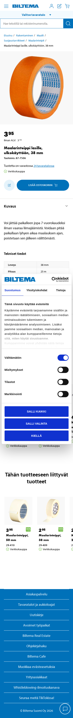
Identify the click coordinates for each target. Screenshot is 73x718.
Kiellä (36, 435)
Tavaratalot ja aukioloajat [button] (36, 604)
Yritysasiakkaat (36, 677)
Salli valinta (36, 423)
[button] (36, 15)
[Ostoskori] (67, 6)
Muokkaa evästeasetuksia (36, 666)
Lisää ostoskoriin (42, 185)
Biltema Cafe (36, 656)
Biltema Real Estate (36, 635)
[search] (36, 23)
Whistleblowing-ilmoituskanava (37, 687)
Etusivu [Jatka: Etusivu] (8, 35)
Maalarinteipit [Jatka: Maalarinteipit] (36, 40)
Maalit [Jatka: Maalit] (40, 35)
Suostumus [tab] (12, 290)
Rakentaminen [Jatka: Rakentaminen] (24, 35)
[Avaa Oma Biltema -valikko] (51, 6)
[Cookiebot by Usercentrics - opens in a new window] (52, 279)
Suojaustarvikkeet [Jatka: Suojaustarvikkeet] (14, 40)
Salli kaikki (36, 411)
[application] (65, 709)
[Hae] (68, 23)
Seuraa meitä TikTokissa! (36, 698)
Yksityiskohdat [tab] (36, 290)
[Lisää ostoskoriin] (9, 185)
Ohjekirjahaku (36, 646)
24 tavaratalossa (43, 166)
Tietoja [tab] (61, 290)
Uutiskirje (36, 615)
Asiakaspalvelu (36, 594)
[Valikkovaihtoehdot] (6, 6)
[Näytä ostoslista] (59, 6)
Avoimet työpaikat (36, 625)
